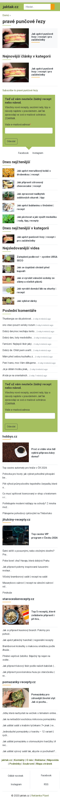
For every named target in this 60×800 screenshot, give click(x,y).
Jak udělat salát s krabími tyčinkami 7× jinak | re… (28, 725)
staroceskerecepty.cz (18, 599)
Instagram (37, 153)
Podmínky (15, 763)
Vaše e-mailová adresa (17, 124)
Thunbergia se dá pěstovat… (17, 318)
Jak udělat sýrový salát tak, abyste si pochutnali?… (29, 751)
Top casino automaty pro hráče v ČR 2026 (24, 467)
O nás (29, 760)
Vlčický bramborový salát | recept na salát (24, 576)
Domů (5, 15)
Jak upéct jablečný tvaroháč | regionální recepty (27, 640)
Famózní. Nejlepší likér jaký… (17, 343)
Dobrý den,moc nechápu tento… (19, 331)
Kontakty (19, 760)
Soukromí (28, 763)
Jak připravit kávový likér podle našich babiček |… (28, 665)
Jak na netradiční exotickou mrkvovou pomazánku (29, 719)
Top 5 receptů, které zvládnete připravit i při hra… (43, 615)
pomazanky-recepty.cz (19, 682)
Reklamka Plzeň (40, 795)
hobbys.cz (9, 436)
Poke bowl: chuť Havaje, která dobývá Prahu (25, 560)
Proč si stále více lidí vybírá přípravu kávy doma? (43, 453)
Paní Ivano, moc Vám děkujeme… (19, 362)
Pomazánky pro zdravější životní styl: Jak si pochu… (43, 698)
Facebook (23, 153)
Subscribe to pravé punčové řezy (20, 90)
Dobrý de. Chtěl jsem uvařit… (17, 350)
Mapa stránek (44, 763)
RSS (46, 784)
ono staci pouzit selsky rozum (18, 325)
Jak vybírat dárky (27, 301)
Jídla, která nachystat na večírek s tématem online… (30, 713)
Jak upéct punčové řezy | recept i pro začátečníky (42, 36)
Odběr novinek (15, 775)
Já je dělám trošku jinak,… (15, 369)
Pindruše (7, 592)
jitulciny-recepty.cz (16, 519)
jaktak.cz (7, 760)
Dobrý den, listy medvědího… (17, 337)
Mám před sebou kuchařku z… (18, 356)
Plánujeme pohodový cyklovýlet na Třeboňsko (27, 513)
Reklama (40, 760)
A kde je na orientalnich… (15, 375)
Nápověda (53, 760)
